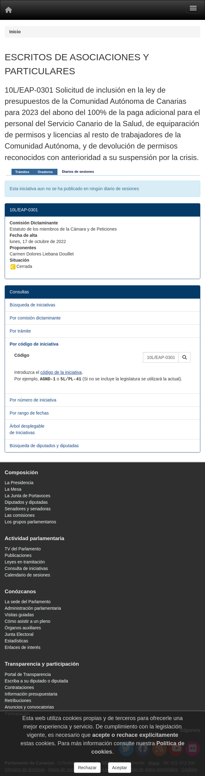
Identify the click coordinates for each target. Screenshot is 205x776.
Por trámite (20, 330)
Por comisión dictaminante (35, 317)
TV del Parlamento (23, 548)
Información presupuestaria (31, 693)
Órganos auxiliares (23, 627)
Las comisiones (20, 515)
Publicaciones (18, 555)
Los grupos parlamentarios (30, 521)
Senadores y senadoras (28, 508)
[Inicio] (8, 10)
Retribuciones (18, 700)
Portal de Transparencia (28, 674)
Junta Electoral (19, 634)
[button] (184, 357)
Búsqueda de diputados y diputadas (44, 445)
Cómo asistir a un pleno (27, 621)
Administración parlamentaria (33, 608)
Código (21, 355)
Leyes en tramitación (25, 561)
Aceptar (119, 767)
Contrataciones (19, 687)
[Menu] (193, 8)
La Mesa (13, 489)
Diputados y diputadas (26, 502)
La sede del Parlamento (28, 601)
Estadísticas (16, 640)
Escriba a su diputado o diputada (36, 680)
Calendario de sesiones (27, 574)
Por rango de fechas (29, 413)
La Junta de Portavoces (27, 495)
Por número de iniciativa (33, 399)
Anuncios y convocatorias (29, 707)
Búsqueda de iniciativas (32, 304)
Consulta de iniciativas (26, 568)
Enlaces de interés (22, 647)
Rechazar (87, 767)
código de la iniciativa (61, 372)
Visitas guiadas (19, 614)
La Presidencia (19, 482)
